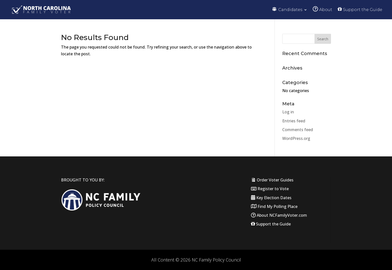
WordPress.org (296, 138)
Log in (288, 112)
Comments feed (297, 129)
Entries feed (293, 121)
